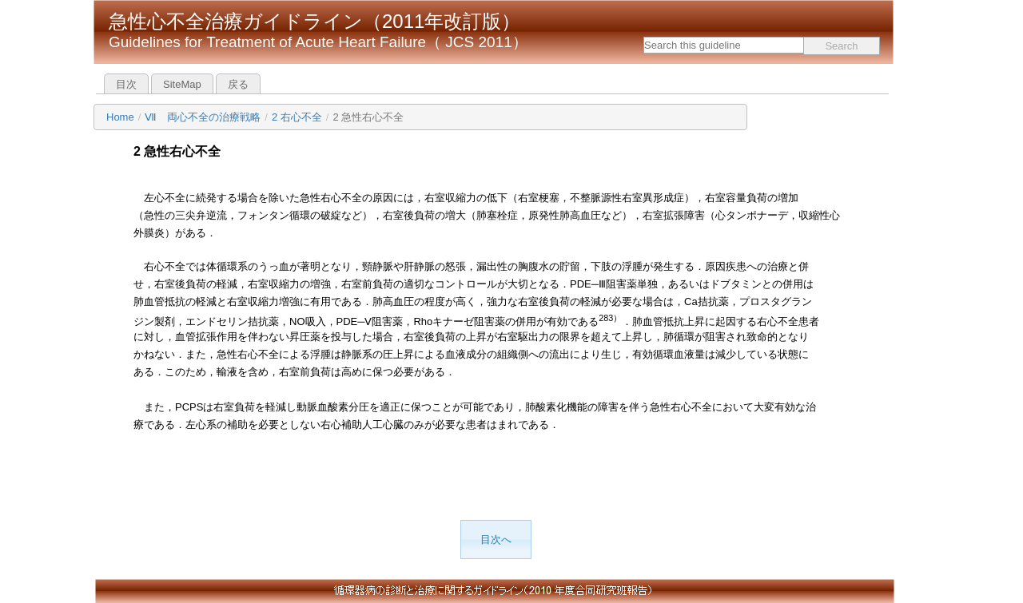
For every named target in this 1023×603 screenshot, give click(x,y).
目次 (126, 84)
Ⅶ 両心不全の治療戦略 (203, 117)
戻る (238, 84)
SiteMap (182, 84)
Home (120, 117)
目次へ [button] (496, 539)
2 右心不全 (297, 117)
